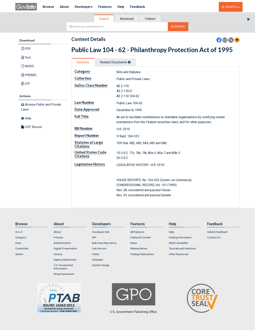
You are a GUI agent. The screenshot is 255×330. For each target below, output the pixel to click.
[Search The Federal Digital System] (178, 26)
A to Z (19, 231)
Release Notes (138, 248)
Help (121, 7)
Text (26, 57)
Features (105, 7)
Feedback (137, 7)
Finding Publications (142, 254)
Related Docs (115, 62)
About (64, 7)
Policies (58, 237)
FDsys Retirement (64, 274)
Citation (150, 19)
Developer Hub (100, 231)
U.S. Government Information (63, 267)
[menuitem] (31, 231)
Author (19, 254)
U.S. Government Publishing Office (133, 298)
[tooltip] (129, 62)
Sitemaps (97, 259)
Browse (48, 7)
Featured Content (140, 237)
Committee (21, 248)
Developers (83, 7)
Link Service (99, 248)
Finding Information (180, 237)
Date (18, 242)
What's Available (178, 242)
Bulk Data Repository (104, 242)
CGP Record (31, 127)
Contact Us (213, 237)
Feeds (95, 254)
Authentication (62, 242)
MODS (27, 66)
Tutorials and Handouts (182, 248)
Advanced (127, 19)
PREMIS (28, 75)
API (94, 237)
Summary (83, 62)
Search (104, 19)
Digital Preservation (65, 248)
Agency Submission (65, 259)
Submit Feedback (217, 231)
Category (20, 237)
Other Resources (178, 254)
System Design (100, 265)
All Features (137, 231)
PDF (26, 49)
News (133, 242)
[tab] (104, 19)
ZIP (25, 84)
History (58, 254)
